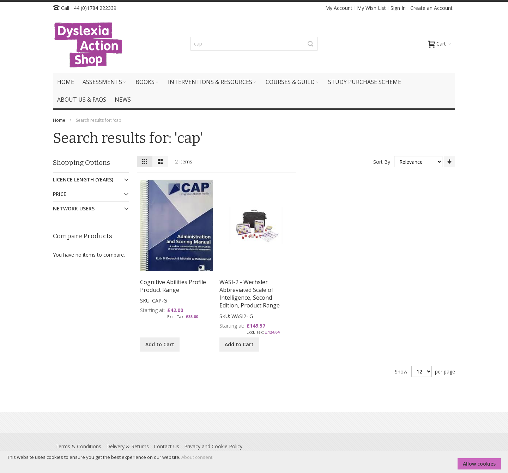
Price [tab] (59, 194)
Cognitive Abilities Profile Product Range (173, 286)
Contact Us (166, 446)
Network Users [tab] (74, 208)
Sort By (381, 161)
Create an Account (431, 8)
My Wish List (371, 8)
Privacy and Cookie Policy (213, 446)
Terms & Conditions (78, 446)
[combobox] (254, 44)
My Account (338, 8)
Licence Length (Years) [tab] (83, 179)
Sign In (398, 8)
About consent (196, 457)
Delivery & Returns (127, 446)
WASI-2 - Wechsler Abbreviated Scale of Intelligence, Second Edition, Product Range (249, 293)
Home (59, 120)
